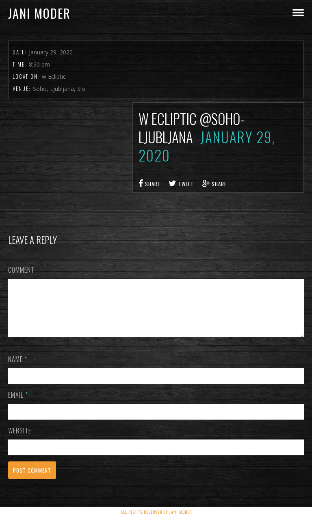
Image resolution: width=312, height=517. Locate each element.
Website (19, 440)
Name (17, 369)
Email (18, 404)
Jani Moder (39, 13)
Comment (21, 270)
